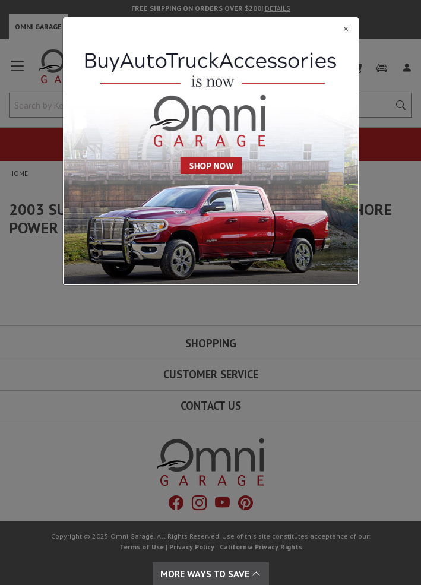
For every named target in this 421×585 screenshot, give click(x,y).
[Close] (211, 28)
